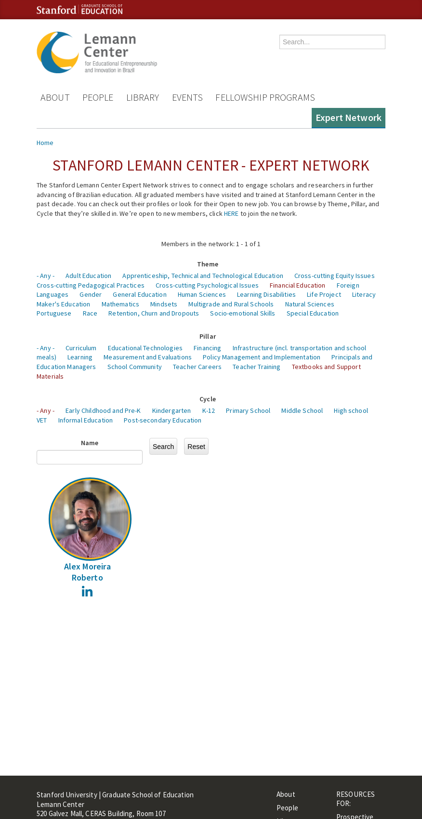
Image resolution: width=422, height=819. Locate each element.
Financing (207, 347)
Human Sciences (202, 294)
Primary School (248, 410)
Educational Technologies (145, 347)
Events (187, 97)
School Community (134, 366)
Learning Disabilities (266, 294)
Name (90, 442)
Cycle (207, 399)
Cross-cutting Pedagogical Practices (91, 285)
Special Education (313, 313)
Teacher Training (256, 366)
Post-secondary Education (162, 420)
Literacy (364, 294)
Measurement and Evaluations (148, 357)
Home (45, 142)
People (98, 97)
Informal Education (85, 420)
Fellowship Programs (265, 97)
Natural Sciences (309, 304)
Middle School (302, 410)
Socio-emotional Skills (242, 313)
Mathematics (121, 304)
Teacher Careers (197, 366)
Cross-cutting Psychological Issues (207, 285)
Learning (79, 357)
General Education (139, 294)
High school (351, 410)
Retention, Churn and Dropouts (153, 313)
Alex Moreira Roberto (87, 572)
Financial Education (298, 285)
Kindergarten (171, 410)
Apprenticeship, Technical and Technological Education (202, 275)
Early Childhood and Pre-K (103, 410)
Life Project (324, 294)
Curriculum (81, 347)
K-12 (208, 410)
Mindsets (163, 304)
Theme (207, 264)
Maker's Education (63, 304)
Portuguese (54, 313)
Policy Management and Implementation (261, 357)
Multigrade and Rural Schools (231, 304)
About (55, 97)
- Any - (45, 275)
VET (42, 420)
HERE (231, 213)
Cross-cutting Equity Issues (334, 275)
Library (142, 97)
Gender (90, 294)
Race (90, 313)
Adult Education (88, 275)
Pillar (207, 336)
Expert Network (349, 117)
